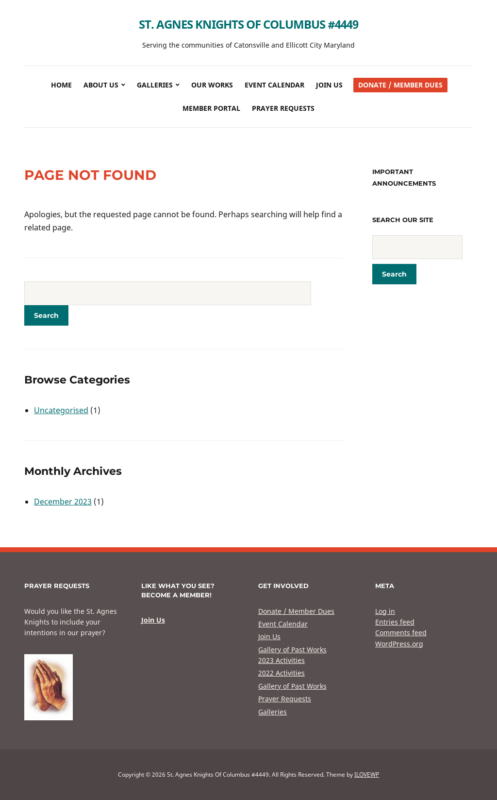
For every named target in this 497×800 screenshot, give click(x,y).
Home (61, 84)
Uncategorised (61, 410)
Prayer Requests (283, 108)
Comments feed (401, 632)
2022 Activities (281, 673)
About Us (100, 84)
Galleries (155, 84)
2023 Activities (281, 660)
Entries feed (394, 621)
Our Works (212, 84)
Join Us (329, 84)
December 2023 (63, 501)
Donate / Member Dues (400, 84)
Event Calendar (274, 84)
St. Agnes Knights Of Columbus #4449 (248, 24)
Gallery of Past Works (292, 649)
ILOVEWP (366, 774)
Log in (385, 611)
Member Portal (211, 108)
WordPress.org (399, 643)
